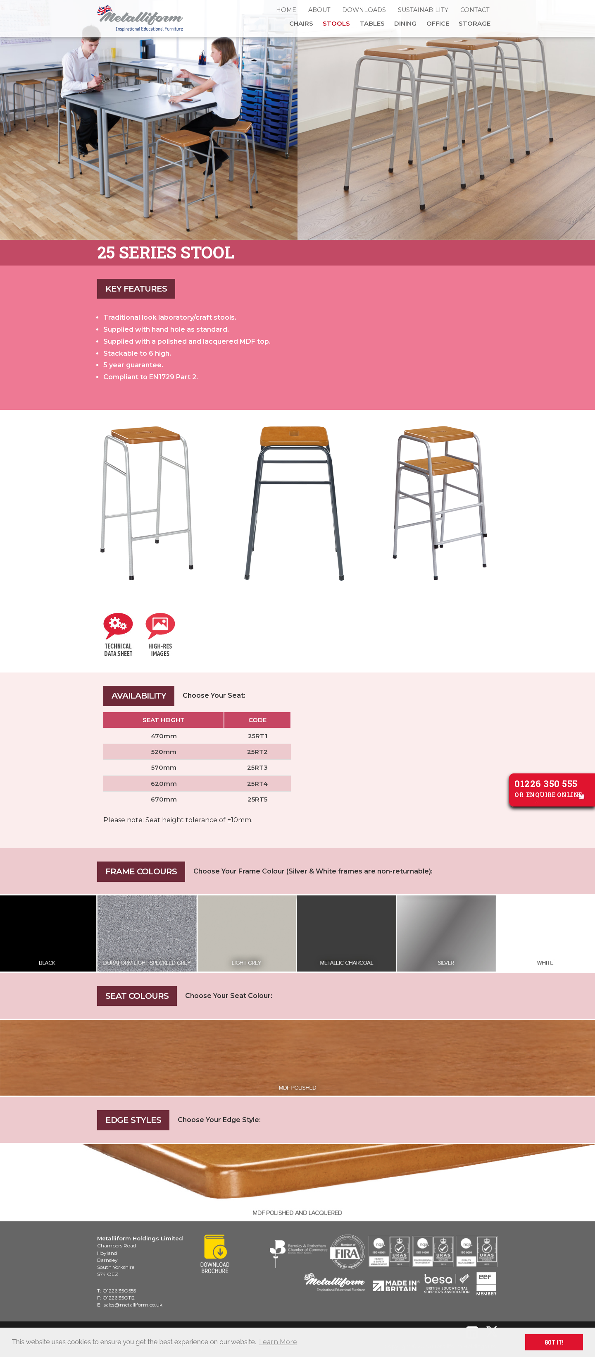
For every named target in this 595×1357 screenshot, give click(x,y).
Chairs (301, 23)
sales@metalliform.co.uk (133, 1305)
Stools (336, 23)
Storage (474, 23)
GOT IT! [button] (554, 1342)
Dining (405, 23)
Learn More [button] (278, 1342)
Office (437, 23)
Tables (372, 23)
